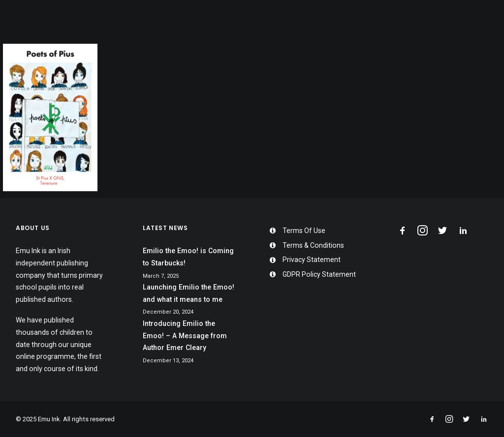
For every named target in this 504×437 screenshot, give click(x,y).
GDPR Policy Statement (319, 274)
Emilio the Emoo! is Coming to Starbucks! (188, 257)
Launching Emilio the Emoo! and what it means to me (188, 293)
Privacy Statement (312, 259)
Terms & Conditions (313, 245)
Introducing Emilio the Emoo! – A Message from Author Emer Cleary (185, 335)
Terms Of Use (304, 230)
